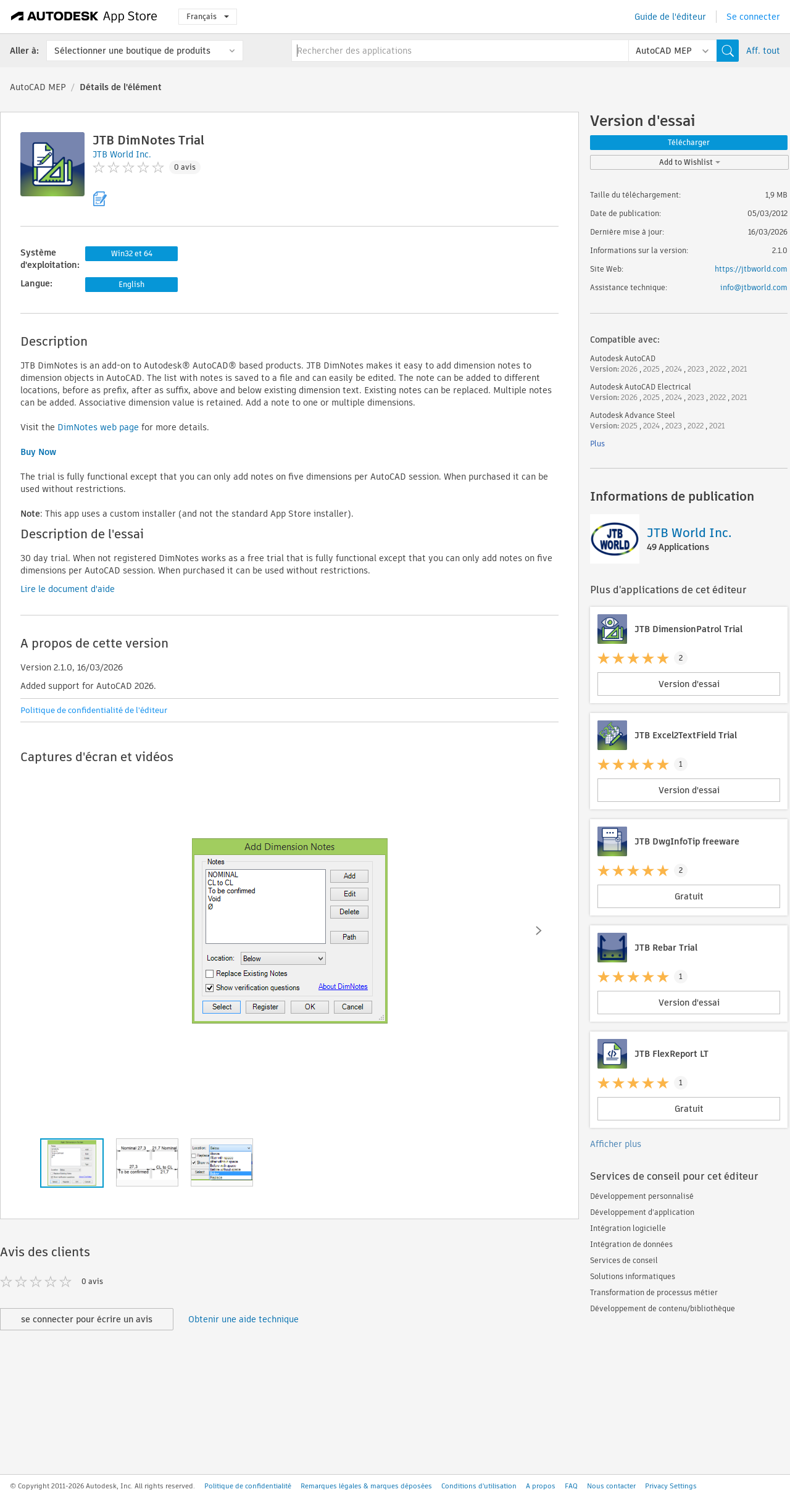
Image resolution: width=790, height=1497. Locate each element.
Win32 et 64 (131, 253)
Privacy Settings (671, 1486)
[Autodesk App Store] (84, 16)
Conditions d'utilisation (479, 1486)
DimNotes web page (98, 427)
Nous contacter (611, 1486)
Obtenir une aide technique (243, 1319)
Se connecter (753, 16)
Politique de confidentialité (247, 1486)
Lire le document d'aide (67, 589)
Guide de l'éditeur (670, 16)
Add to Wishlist (689, 162)
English (131, 284)
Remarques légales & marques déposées (366, 1486)
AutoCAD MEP (38, 87)
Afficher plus (615, 1144)
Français (207, 16)
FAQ (571, 1486)
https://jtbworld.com (751, 269)
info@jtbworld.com (754, 287)
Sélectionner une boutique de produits (132, 50)
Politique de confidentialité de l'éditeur (93, 710)
